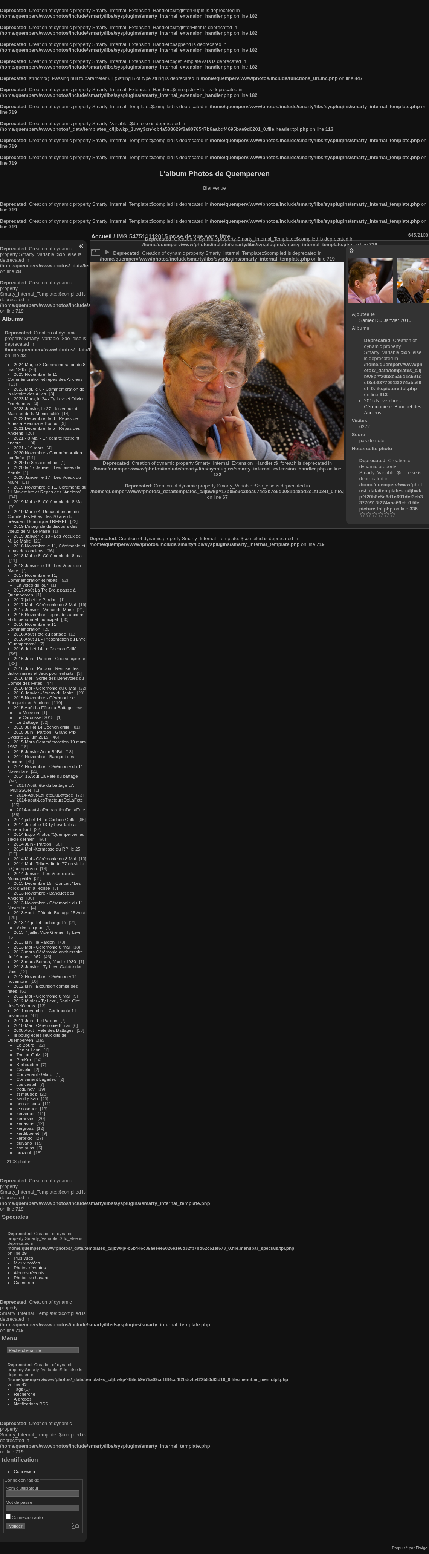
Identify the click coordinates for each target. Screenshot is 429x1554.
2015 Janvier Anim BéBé (38, 751)
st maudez (27, 1093)
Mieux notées (27, 1262)
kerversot (26, 1113)
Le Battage (27, 722)
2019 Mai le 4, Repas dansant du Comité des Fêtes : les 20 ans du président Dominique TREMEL (43, 516)
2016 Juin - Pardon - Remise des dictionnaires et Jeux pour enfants (43, 671)
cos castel (26, 1084)
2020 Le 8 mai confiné (36, 462)
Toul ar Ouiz (28, 1054)
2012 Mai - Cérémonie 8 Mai (42, 995)
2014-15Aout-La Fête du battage (46, 776)
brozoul (24, 1152)
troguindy (26, 1089)
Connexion (24, 1471)
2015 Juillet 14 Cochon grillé (42, 727)
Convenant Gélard (35, 1074)
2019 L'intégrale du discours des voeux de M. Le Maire (43, 528)
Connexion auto (24, 1517)
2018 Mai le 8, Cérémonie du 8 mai (48, 555)
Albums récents (29, 1272)
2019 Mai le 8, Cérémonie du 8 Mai (48, 501)
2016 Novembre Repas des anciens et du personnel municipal (46, 617)
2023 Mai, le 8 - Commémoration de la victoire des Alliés (46, 391)
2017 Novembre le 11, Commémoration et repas (33, 577)
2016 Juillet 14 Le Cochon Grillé (45, 648)
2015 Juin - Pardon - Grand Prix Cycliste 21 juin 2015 (42, 734)
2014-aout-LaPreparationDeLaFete (51, 809)
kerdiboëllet (28, 1133)
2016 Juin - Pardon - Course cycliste (49, 658)
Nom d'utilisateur (22, 1487)
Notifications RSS (31, 1403)
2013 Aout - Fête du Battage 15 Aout (49, 912)
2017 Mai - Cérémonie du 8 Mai (45, 604)
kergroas (25, 1128)
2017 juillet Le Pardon (35, 599)
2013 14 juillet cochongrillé (40, 922)
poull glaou (27, 1098)
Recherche (24, 1394)
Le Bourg (26, 1044)
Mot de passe (19, 1502)
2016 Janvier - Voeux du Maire (44, 692)
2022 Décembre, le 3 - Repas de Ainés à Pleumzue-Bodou (43, 421)
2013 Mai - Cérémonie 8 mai (42, 946)
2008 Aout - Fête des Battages (44, 1030)
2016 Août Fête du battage (40, 633)
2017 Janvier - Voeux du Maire (44, 609)
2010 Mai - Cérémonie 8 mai (42, 1025)
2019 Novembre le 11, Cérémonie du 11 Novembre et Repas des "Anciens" (47, 489)
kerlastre (25, 1123)
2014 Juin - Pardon (32, 843)
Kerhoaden (27, 1064)
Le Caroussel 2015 (35, 717)
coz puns (25, 1147)
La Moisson (28, 712)
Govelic (24, 1069)
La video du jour (32, 584)
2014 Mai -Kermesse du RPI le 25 (47, 848)
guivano (24, 1142)
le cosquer (27, 1108)
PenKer (24, 1059)
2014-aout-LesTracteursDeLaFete (50, 799)
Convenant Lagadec (36, 1079)
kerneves (26, 1118)
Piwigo (421, 1548)
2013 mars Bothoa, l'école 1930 (45, 961)
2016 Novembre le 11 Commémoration (32, 626)
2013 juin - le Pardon (34, 941)
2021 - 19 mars (29, 447)
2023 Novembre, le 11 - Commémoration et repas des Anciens (45, 377)
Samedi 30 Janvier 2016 (385, 320)
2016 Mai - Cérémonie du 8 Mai (45, 687)
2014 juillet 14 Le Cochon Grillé (45, 819)
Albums (12, 319)
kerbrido (25, 1138)
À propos (23, 1398)
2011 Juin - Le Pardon (36, 1020)
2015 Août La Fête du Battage (43, 707)
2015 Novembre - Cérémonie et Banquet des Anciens (42, 700)
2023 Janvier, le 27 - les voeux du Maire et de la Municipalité (44, 411)
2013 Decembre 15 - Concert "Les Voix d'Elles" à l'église (44, 885)
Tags (18, 1389)
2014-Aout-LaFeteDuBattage (45, 794)
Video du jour (30, 927)
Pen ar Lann (29, 1049)
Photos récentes (30, 1267)
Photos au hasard (31, 1277)
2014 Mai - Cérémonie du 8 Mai (45, 858)
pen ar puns (28, 1103)
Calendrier (24, 1282)
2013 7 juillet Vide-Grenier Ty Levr (47, 932)
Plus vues (23, 1257)
